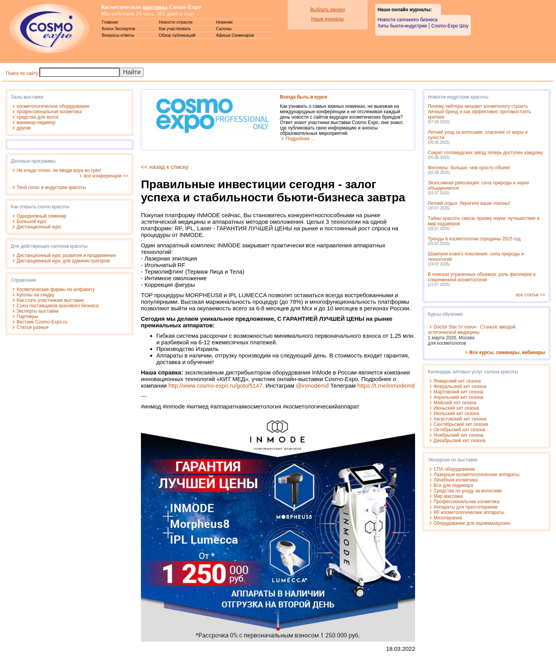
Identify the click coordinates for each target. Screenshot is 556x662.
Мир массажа (448, 496)
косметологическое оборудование (53, 106)
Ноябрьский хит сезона (458, 435)
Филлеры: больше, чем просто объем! (469, 167)
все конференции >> (106, 176)
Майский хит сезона (455, 402)
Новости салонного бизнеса (407, 19)
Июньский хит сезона (456, 408)
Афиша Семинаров (235, 35)
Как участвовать (174, 28)
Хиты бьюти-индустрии (402, 26)
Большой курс (32, 221)
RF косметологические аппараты (469, 512)
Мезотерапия (448, 518)
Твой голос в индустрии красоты (51, 187)
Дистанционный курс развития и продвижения (66, 255)
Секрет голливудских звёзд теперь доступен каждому (485, 152)
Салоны (224, 28)
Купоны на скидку (35, 295)
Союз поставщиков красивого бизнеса (58, 305)
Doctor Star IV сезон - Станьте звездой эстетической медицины (471, 329)
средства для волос (38, 117)
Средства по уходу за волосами (468, 491)
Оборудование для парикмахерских (472, 523)
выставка (155, 7)
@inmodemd (312, 385)
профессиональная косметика (49, 111)
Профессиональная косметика (467, 501)
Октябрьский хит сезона (459, 429)
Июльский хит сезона (456, 413)
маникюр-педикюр (36, 122)
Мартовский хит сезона (458, 392)
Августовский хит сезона (460, 419)
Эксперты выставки (37, 311)
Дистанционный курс (39, 227)
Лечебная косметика (456, 480)
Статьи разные (33, 327)
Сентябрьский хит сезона (461, 424)
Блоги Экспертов (118, 28)
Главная (110, 22)
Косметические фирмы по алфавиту (56, 289)
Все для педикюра (453, 485)
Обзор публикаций (177, 35)
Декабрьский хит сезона (459, 440)
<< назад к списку (164, 166)
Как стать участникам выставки (50, 300)
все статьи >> (530, 295)
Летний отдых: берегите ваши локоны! (469, 203)
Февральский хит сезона (460, 386)
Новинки (224, 22)
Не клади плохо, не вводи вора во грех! (59, 170)
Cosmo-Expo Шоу (449, 26)
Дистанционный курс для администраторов (63, 261)
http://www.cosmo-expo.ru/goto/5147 (215, 385)
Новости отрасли (175, 22)
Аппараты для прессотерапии (466, 507)
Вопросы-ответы (118, 35)
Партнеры (27, 316)
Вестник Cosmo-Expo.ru (42, 322)
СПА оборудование (454, 469)
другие (24, 128)
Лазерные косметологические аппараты (476, 474)
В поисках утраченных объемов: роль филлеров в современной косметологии (482, 277)
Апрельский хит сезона (458, 397)
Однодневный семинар (41, 216)
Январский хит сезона (457, 381)
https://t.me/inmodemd (385, 385)
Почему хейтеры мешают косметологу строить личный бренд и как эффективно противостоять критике (479, 112)
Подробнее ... (300, 138)
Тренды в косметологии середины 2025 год (474, 239)
